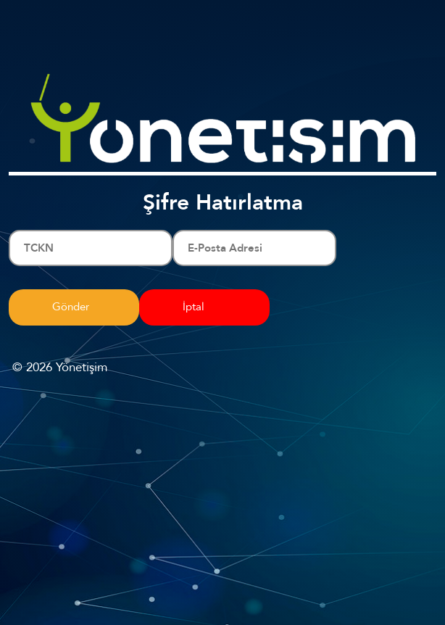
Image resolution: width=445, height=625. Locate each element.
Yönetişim (81, 367)
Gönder (70, 306)
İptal (193, 306)
